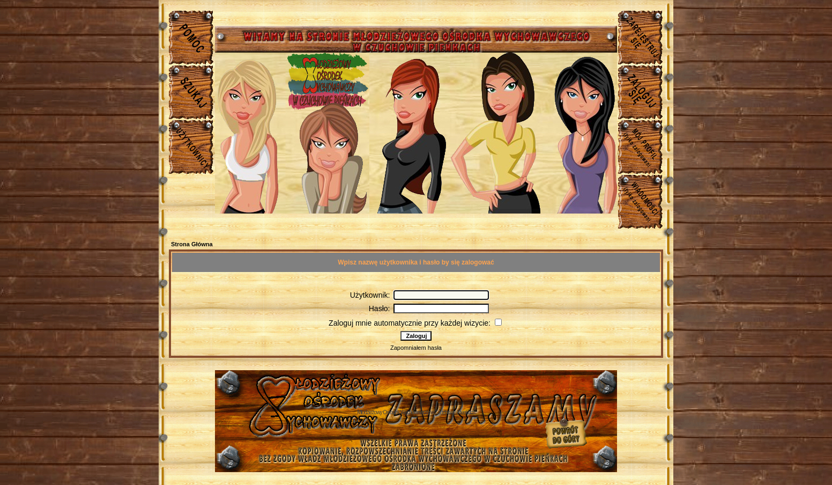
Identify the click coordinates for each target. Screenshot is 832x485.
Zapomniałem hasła (416, 347)
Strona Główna (192, 244)
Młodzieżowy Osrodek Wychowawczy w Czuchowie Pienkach (416, 412)
